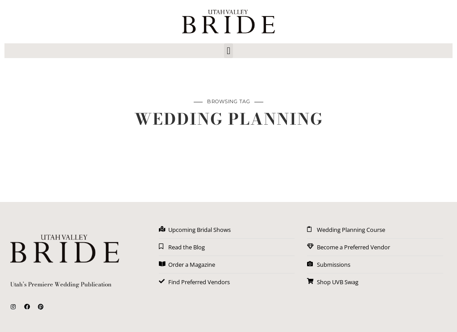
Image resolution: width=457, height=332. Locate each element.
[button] (228, 50)
